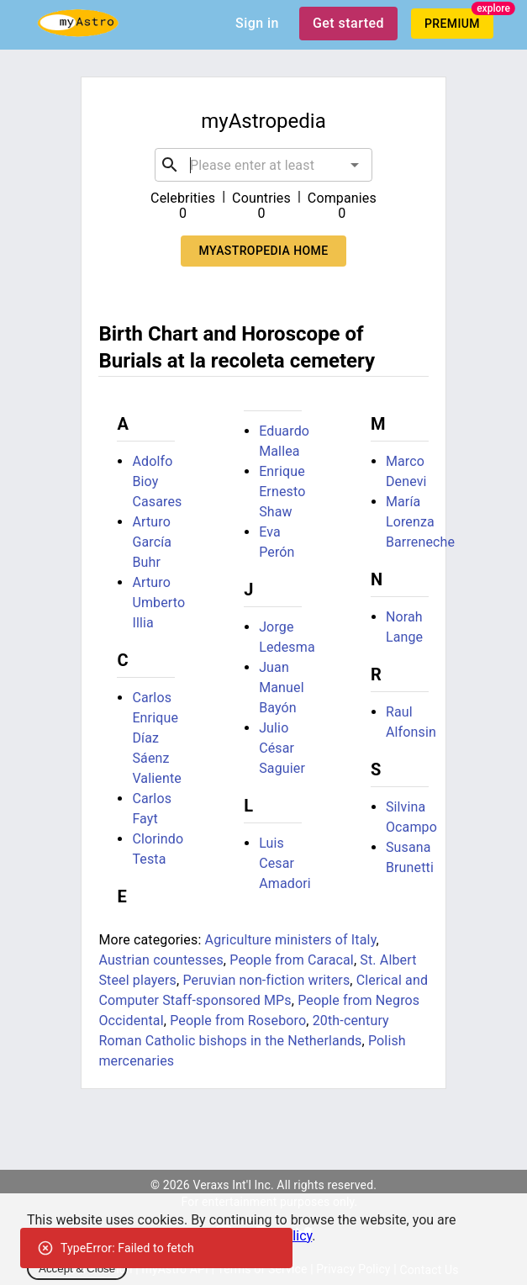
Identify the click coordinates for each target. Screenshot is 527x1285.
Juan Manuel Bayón (281, 687)
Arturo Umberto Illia (158, 602)
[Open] (354, 165)
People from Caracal (291, 960)
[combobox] (263, 165)
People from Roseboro (238, 1021)
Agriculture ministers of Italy (291, 940)
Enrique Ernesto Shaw (282, 491)
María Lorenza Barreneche (420, 522)
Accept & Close (77, 1268)
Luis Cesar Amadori (285, 863)
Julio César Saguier (282, 748)
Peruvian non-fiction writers (266, 980)
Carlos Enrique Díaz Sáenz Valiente (157, 738)
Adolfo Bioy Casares (157, 481)
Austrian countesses (160, 960)
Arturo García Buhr (151, 542)
